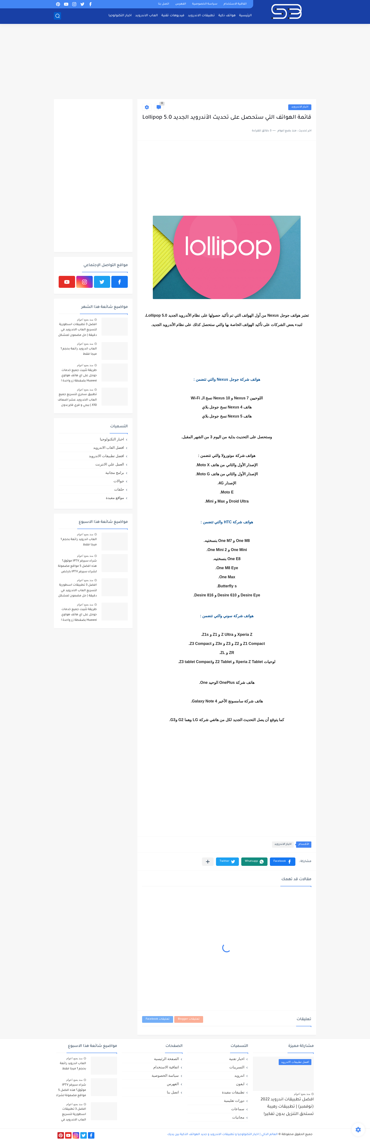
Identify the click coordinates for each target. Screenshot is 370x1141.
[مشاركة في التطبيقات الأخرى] (208, 861)
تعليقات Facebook (158, 1019)
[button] (282, 861)
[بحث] (57, 16)
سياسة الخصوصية (204, 4)
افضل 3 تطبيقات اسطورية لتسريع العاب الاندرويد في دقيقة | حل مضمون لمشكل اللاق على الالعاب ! (77, 330)
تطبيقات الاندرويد (201, 15)
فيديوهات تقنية (172, 15)
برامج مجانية (114, 473)
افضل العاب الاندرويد (108, 447)
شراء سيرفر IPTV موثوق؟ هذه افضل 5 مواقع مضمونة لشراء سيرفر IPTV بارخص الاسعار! (77, 567)
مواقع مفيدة (115, 498)
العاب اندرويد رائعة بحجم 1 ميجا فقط (79, 351)
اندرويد (239, 1075)
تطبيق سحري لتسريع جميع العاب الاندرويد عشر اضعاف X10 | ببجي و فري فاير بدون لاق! (77, 400)
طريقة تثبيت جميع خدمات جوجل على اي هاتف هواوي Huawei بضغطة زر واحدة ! (79, 376)
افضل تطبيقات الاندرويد (106, 456)
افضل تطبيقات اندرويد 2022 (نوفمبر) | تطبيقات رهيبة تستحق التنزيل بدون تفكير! (287, 1107)
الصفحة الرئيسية (166, 1059)
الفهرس (180, 4)
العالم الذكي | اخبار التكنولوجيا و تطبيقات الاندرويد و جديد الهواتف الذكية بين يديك (222, 1134)
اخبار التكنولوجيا (120, 15)
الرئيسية (245, 15)
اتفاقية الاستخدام (235, 4)
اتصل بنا (163, 4)
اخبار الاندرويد (299, 107)
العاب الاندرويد (146, 15)
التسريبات (236, 1067)
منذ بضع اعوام (85, 319)
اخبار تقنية (236, 1059)
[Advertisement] (185, 62)
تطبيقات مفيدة (233, 1092)
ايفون (240, 1084)
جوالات (118, 481)
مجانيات (238, 1117)
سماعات (237, 1109)
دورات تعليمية (234, 1100)
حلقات (119, 489)
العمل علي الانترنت (109, 464)
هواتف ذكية (227, 15)
